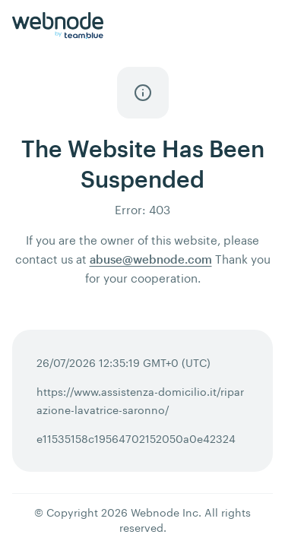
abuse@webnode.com (151, 259)
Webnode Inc (164, 512)
